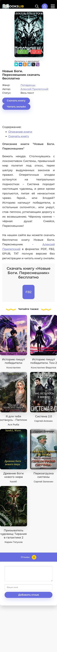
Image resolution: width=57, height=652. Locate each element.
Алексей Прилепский (34, 89)
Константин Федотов (43, 367)
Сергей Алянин (43, 420)
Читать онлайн (16, 106)
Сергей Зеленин (43, 481)
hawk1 (13, 481)
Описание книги (20, 131)
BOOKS (15, 6)
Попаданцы (28, 85)
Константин (13, 367)
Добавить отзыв (28, 594)
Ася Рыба (13, 424)
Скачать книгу (16, 100)
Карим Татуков (13, 542)
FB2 (28, 292)
